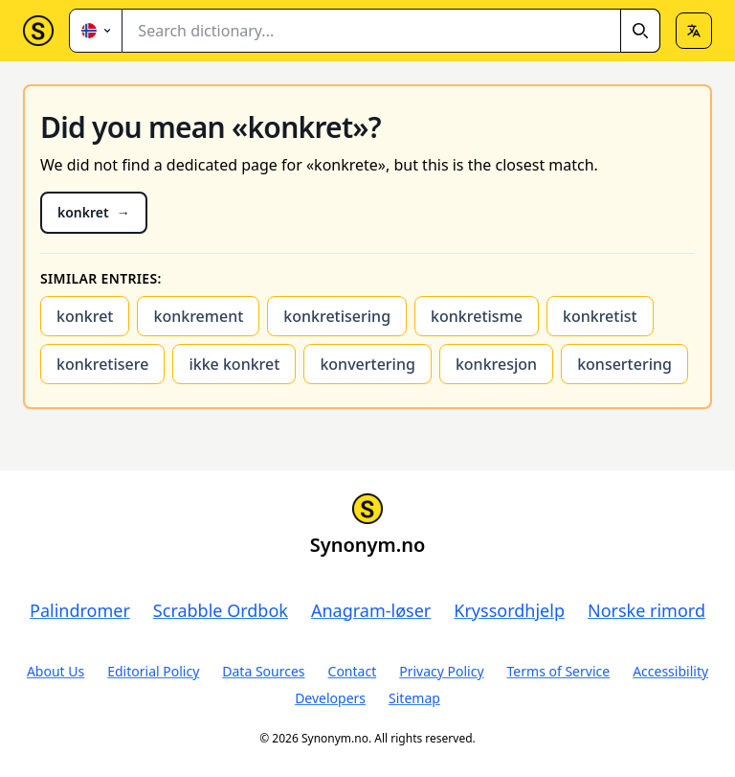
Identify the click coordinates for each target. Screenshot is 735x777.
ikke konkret (234, 364)
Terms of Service (559, 671)
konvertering (367, 364)
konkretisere (102, 364)
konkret (84, 316)
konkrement (198, 316)
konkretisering (336, 316)
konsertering (624, 364)
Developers (330, 698)
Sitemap (414, 698)
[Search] (640, 31)
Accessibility (670, 671)
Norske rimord (646, 610)
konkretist (600, 316)
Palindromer (80, 610)
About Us (55, 671)
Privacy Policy (441, 671)
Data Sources (263, 671)
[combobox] (391, 31)
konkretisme (477, 316)
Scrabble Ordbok (220, 610)
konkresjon (496, 364)
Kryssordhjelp (509, 610)
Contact (352, 671)
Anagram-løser (371, 610)
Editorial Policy (153, 671)
